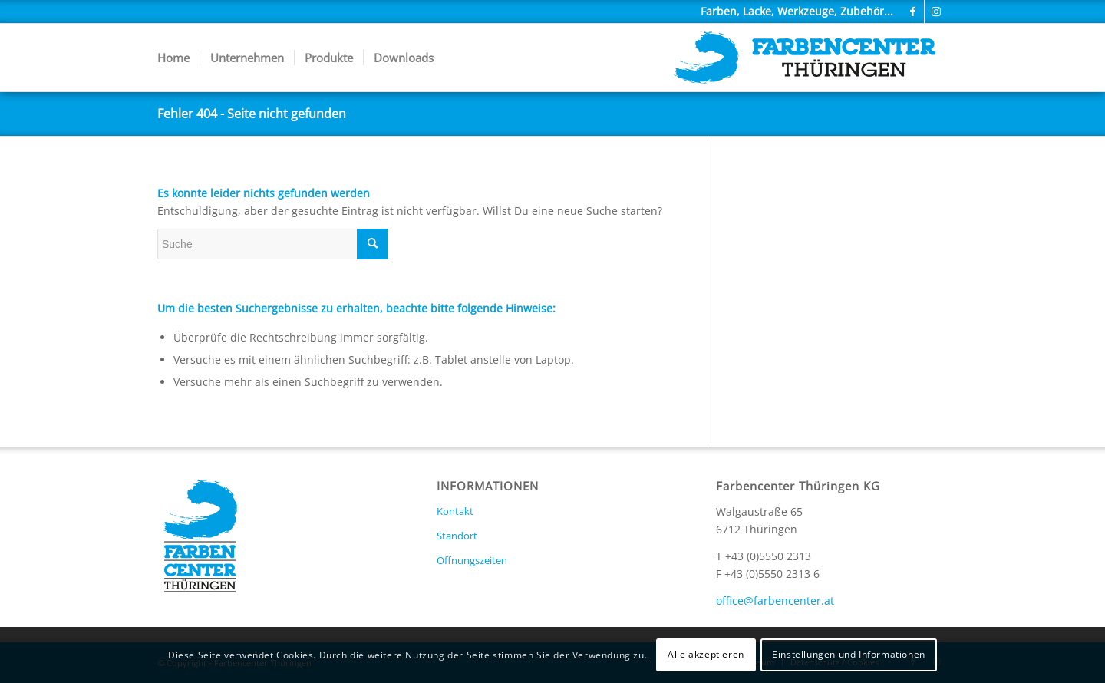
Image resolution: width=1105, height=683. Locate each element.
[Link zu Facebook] (913, 11)
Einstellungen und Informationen (848, 654)
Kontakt (455, 511)
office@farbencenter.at (775, 600)
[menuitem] (173, 57)
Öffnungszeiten (472, 560)
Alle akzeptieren (706, 654)
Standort (457, 536)
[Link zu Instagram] (936, 11)
